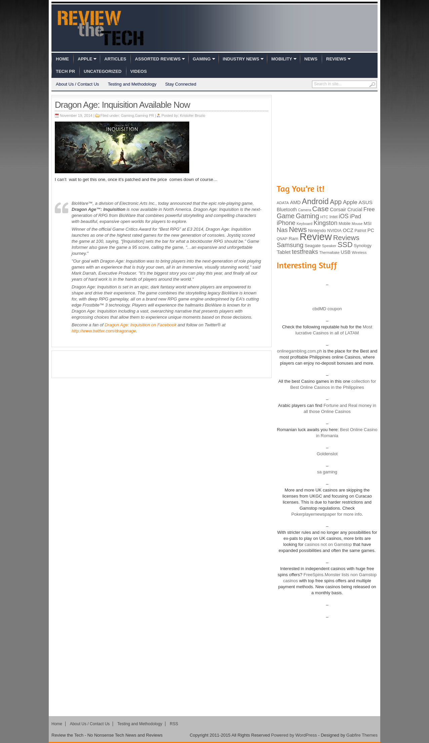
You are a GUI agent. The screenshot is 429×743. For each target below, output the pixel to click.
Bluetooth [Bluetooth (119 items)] (287, 209)
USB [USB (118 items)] (345, 252)
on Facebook (140, 324)
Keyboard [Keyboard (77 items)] (304, 224)
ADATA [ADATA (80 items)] (283, 203)
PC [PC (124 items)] (370, 230)
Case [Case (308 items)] (320, 209)
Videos (138, 71)
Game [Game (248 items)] (286, 216)
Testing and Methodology (132, 84)
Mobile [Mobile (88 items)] (344, 223)
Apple (85, 58)
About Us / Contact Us (77, 84)
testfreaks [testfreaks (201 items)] (305, 251)
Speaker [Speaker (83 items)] (329, 246)
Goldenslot (327, 453)
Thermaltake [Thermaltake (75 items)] (329, 252)
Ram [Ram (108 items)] (294, 238)
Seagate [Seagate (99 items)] (313, 245)
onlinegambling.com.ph (299, 351)
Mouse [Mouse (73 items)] (357, 224)
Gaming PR (144, 115)
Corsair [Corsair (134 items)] (338, 209)
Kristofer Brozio (192, 115)
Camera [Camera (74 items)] (304, 210)
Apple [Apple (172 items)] (350, 202)
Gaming (201, 58)
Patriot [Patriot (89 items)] (360, 230)
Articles (115, 58)
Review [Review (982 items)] (316, 236)
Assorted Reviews (158, 58)
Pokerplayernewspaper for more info (326, 514)
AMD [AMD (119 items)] (295, 202)
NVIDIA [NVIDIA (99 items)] (334, 230)
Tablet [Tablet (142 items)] (283, 252)
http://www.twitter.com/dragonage (104, 330)
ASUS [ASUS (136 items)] (366, 202)
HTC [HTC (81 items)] (324, 217)
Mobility (281, 58)
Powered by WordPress (294, 735)
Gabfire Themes (362, 735)
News (310, 58)
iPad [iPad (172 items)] (355, 216)
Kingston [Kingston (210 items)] (326, 223)
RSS (174, 724)
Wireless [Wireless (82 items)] (359, 252)
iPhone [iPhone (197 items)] (286, 223)
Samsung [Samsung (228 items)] (290, 244)
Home (62, 58)
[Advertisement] (161, 364)
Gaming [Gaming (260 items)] (307, 216)
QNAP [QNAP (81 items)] (282, 239)
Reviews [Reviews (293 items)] (346, 237)
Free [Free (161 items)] (369, 209)
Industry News (241, 58)
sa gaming (327, 471)
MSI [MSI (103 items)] (368, 223)
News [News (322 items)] (298, 230)
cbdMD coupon (327, 308)
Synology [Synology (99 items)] (363, 245)
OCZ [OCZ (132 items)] (348, 230)
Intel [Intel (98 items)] (333, 216)
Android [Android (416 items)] (315, 201)
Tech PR (65, 71)
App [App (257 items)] (336, 201)
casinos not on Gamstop (328, 544)
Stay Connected (180, 84)
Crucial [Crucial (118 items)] (354, 209)
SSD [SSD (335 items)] (345, 244)
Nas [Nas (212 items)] (282, 229)
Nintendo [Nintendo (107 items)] (317, 230)
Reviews (336, 58)
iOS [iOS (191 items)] (344, 216)
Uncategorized (102, 71)
